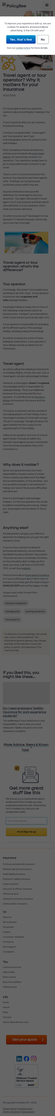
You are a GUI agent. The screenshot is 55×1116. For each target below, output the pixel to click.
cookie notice (23, 47)
